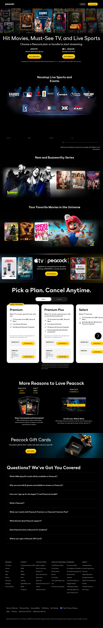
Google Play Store (87, 577)
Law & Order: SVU (72, 592)
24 (97, 142)
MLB (22, 571)
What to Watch (40, 565)
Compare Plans (87, 565)
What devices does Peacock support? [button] (24, 521)
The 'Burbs (55, 577)
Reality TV (39, 571)
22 (94, 142)
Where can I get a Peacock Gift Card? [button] (24, 539)
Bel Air (54, 574)
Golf (22, 577)
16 (85, 142)
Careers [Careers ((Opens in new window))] (14, 611)
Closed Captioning (88, 568)
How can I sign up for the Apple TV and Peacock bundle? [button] (32, 494)
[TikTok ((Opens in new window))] (88, 606)
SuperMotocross (26, 583)
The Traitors (55, 568)
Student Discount (87, 586)
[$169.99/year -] (62, 356)
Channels (8, 580)
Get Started (92, 4)
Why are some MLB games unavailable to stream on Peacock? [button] (35, 485)
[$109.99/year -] (28, 356)
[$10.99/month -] (28, 343)
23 (96, 142)
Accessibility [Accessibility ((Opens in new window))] (35, 608)
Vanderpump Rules (72, 586)
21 (93, 142)
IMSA (22, 586)
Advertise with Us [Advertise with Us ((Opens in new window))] (25, 611)
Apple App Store (87, 574)
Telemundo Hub (40, 589)
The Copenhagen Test (58, 580)
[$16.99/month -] (62, 343)
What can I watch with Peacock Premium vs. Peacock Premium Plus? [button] (37, 512)
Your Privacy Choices (70, 608)
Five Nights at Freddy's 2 (74, 568)
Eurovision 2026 (72, 565)
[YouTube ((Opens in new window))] (93, 606)
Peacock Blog (9, 586)
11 (78, 142)
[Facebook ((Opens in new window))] (83, 606)
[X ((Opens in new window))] (88, 612)
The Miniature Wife (57, 565)
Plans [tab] (43, 299)
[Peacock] (10, 4)
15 (84, 142)
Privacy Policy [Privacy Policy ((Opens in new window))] (24, 608)
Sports (7, 577)
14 (82, 142)
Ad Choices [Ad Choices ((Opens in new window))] (54, 608)
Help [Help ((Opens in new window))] (8, 611)
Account (84, 571)
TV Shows (8, 565)
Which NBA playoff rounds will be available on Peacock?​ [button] (32, 476)
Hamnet (69, 577)
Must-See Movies (41, 574)
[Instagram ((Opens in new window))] (83, 612)
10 (76, 142)
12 (79, 142)
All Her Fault (55, 571)
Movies (7, 568)
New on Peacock (41, 568)
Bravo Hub (39, 577)
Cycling (23, 580)
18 (88, 142)
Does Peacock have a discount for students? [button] (27, 530)
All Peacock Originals (58, 586)
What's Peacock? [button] (15, 503)
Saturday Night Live (73, 589)
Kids (6, 574)
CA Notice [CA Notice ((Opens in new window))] (45, 608)
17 (87, 142)
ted (53, 583)
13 (81, 142)
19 (90, 142)
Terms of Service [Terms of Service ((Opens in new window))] (12, 608)
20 (91, 142)
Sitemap (7, 583)
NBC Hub (39, 580)
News (7, 571)
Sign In (83, 4)
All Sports (24, 589)
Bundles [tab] (59, 299)
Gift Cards (85, 589)
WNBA (23, 574)
